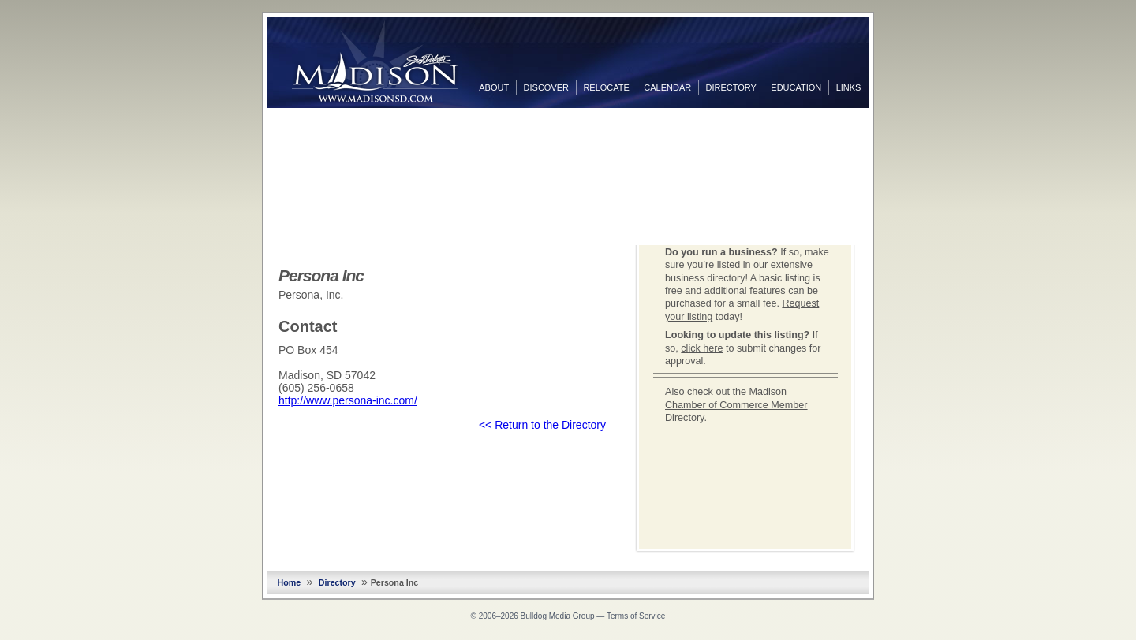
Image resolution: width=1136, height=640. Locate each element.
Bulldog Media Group (558, 616)
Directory (731, 87)
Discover (546, 87)
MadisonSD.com (375, 61)
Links (848, 87)
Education (796, 87)
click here (702, 348)
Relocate (606, 87)
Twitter (885, 149)
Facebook (885, 124)
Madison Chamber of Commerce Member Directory (736, 404)
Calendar (667, 87)
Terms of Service (636, 616)
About (494, 87)
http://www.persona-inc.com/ (347, 400)
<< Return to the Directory (542, 425)
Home (289, 582)
